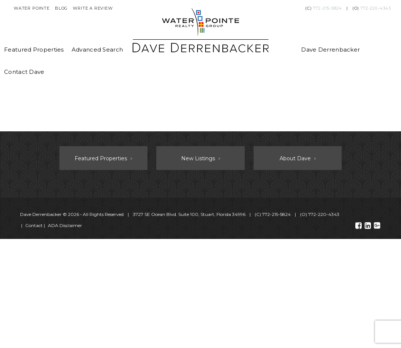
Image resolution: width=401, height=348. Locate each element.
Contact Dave (24, 71)
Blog (61, 8)
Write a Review (93, 8)
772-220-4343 (376, 8)
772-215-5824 (327, 8)
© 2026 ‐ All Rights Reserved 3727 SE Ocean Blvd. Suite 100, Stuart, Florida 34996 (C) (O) (180, 214)
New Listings (198, 158)
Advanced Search (97, 49)
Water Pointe (32, 8)
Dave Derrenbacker (330, 49)
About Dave (295, 158)
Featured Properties (34, 49)
